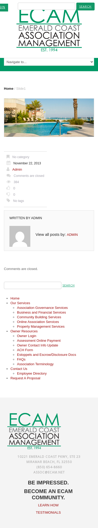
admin (17, 169)
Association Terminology (35, 364)
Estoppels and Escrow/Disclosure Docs (46, 355)
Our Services (20, 303)
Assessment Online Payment (39, 341)
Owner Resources (24, 331)
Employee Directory (32, 373)
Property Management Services (41, 326)
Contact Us (18, 369)
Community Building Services (39, 317)
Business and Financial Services (41, 312)
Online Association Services (38, 322)
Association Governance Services (42, 308)
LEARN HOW (48, 505)
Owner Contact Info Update (37, 345)
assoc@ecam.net (49, 472)
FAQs (21, 359)
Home (8, 89)
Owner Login (26, 336)
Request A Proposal (25, 378)
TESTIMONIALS (48, 512)
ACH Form (25, 350)
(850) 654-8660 (49, 467)
